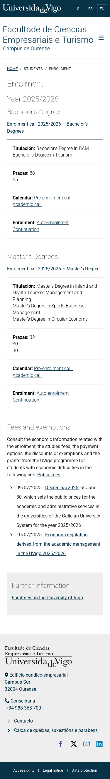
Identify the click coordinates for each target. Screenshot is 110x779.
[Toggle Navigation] (101, 38)
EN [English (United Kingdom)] (102, 8)
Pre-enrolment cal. (53, 198)
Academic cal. (27, 204)
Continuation (26, 229)
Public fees (48, 474)
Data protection (84, 770)
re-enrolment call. (55, 368)
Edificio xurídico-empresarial (38, 675)
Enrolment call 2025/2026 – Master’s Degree (53, 269)
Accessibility (23, 770)
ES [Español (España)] (90, 8)
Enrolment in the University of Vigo (47, 597)
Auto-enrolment (53, 222)
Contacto (23, 721)
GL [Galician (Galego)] (79, 8)
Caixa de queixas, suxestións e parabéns (56, 730)
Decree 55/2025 (61, 487)
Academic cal (26, 375)
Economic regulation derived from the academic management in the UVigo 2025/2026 (58, 544)
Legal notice (53, 770)
